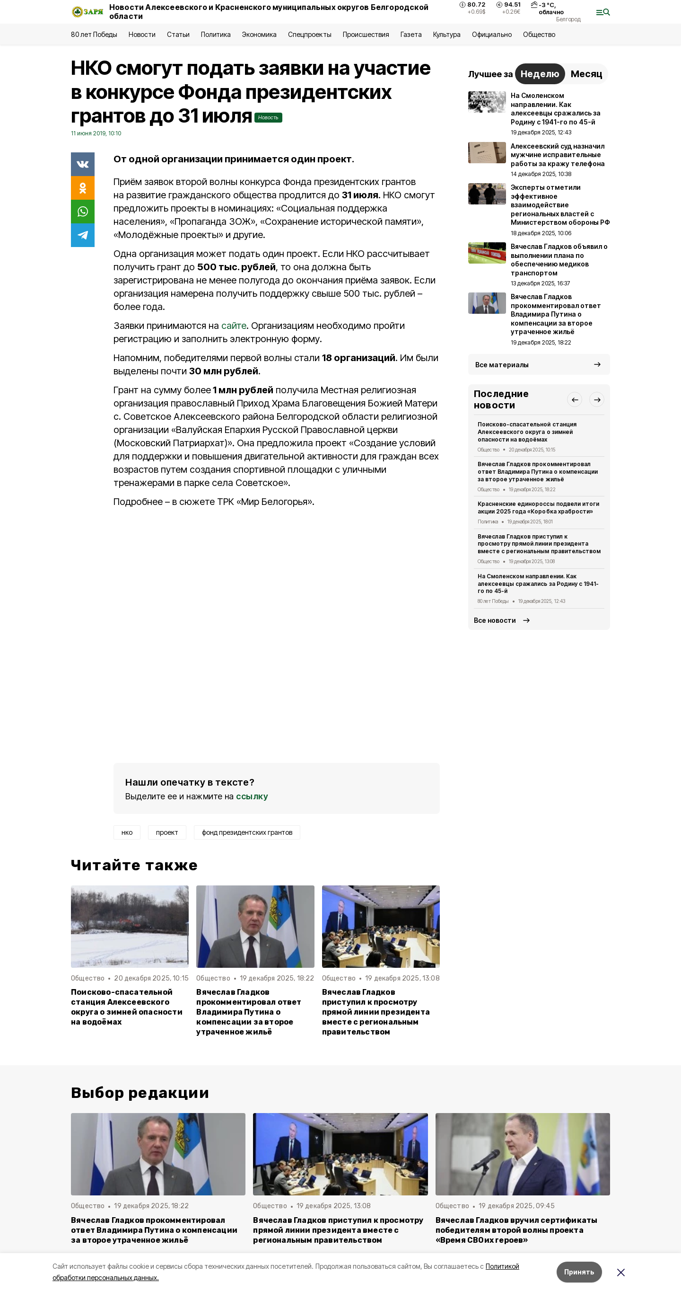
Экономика (259, 34)
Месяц (586, 74)
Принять (579, 1272)
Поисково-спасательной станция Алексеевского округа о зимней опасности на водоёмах (127, 1007)
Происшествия (366, 34)
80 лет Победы (94, 34)
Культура (447, 34)
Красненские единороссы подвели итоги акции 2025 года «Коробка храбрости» (538, 507)
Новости (142, 34)
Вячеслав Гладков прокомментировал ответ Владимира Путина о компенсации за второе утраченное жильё (248, 1012)
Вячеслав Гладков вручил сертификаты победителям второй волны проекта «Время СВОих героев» (517, 1230)
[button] (574, 399)
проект (167, 832)
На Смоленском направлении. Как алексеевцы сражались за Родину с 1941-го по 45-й (538, 584)
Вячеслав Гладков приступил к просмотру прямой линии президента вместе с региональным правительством (376, 1012)
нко (127, 832)
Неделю (540, 74)
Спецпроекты (309, 34)
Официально (491, 34)
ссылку (252, 796)
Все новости (495, 620)
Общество (539, 34)
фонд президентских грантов (247, 832)
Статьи (178, 34)
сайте (233, 325)
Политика (216, 34)
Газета (411, 34)
